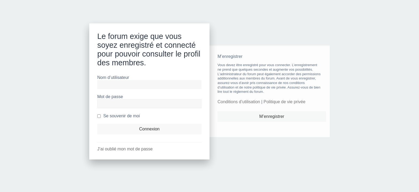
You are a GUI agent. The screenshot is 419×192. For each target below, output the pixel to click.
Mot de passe (110, 96)
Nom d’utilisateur (113, 77)
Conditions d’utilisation (239, 101)
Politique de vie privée (284, 101)
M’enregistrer (271, 116)
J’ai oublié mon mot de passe (125, 149)
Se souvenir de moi (118, 116)
